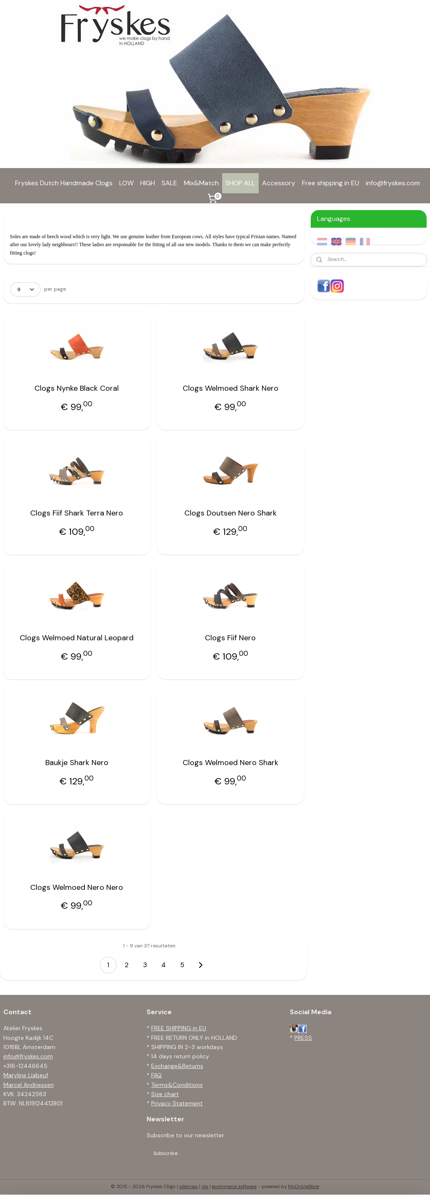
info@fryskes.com (393, 183)
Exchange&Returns (177, 1066)
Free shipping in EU (330, 183)
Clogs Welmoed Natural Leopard (77, 638)
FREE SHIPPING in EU (178, 1028)
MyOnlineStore (303, 1186)
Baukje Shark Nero (76, 762)
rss (205, 1186)
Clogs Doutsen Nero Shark (230, 513)
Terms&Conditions (177, 1085)
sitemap (188, 1186)
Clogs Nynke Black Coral (76, 388)
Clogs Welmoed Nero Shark (230, 762)
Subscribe (165, 1153)
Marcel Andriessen (28, 1085)
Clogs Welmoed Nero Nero (76, 887)
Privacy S (163, 1103)
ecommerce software (234, 1186)
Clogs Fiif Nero (230, 638)
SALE (169, 183)
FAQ (156, 1075)
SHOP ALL (240, 183)
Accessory (278, 183)
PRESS (303, 1038)
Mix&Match (201, 183)
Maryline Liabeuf (25, 1075)
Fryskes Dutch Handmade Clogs (64, 183)
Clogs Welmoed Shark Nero (230, 388)
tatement (189, 1103)
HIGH (147, 183)
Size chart (165, 1094)
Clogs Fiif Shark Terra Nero (76, 513)
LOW (126, 183)
